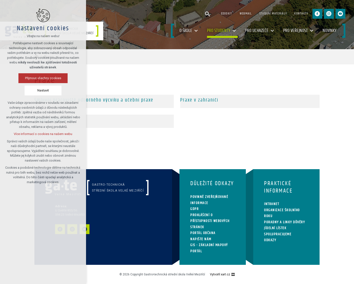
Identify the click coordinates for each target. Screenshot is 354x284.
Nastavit (43, 90)
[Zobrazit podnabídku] (196, 31)
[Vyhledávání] (207, 13)
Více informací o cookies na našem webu (43, 134)
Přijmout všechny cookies (43, 78)
